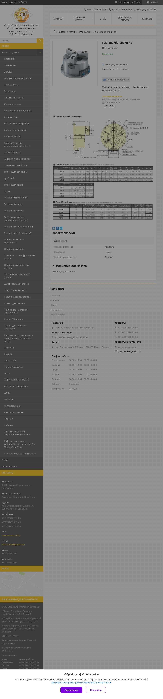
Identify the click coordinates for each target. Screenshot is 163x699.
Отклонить (96, 690)
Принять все (71, 690)
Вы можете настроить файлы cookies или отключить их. (80, 682)
